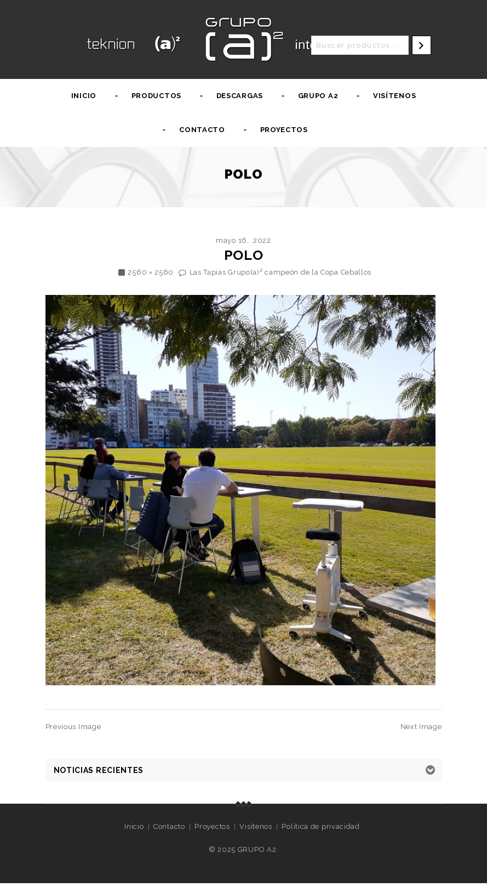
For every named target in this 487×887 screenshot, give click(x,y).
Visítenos (394, 96)
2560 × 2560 (151, 272)
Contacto (202, 130)
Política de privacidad (320, 826)
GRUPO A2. (258, 849)
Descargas (239, 96)
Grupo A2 (318, 96)
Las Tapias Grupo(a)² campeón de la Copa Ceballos (281, 272)
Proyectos (284, 130)
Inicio (83, 96)
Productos (156, 96)
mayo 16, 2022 (243, 240)
